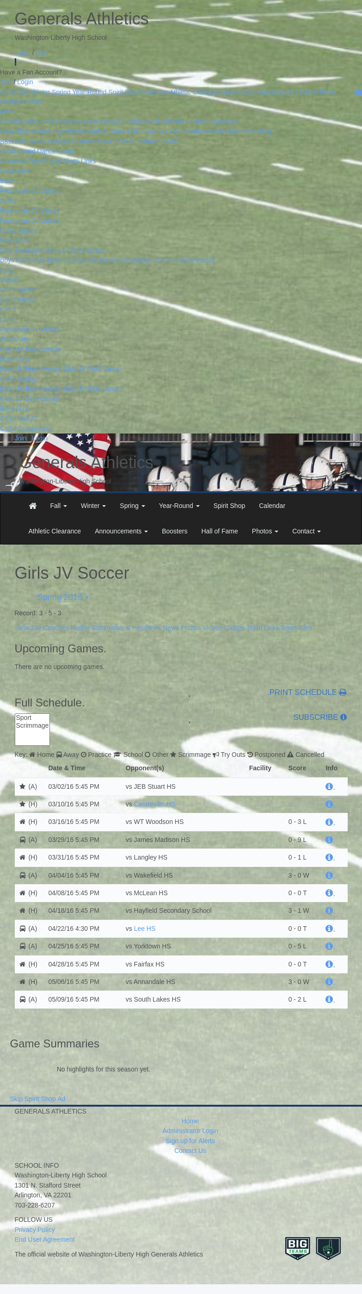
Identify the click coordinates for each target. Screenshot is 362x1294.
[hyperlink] (330, 786)
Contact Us (190, 1150)
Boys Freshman (22, 260)
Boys (8, 240)
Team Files (296, 628)
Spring (61, 92)
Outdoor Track (92, 141)
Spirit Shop (124, 92)
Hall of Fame (318, 92)
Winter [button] (93, 505)
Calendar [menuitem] (272, 505)
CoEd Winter (18, 289)
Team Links (262, 628)
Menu (8, 111)
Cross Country (60, 121)
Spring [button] (132, 505)
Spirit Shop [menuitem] (229, 505)
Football (134, 121)
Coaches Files (20, 161)
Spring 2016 (62, 597)
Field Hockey (102, 121)
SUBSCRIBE (316, 717)
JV (34, 190)
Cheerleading (19, 121)
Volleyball (223, 121)
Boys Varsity (90, 260)
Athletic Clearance (196, 92)
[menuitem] (32, 506)
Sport (32, 718)
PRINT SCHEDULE (308, 692)
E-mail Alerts (61, 161)
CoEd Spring (18, 379)
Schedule (28, 628)
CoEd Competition (26, 428)
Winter (40, 92)
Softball (147, 141)
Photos (10, 101)
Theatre (192, 131)
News (171, 628)
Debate (41, 131)
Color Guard (17, 151)
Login (23, 52)
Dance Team (55, 151)
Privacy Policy (35, 1229)
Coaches (56, 628)
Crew (34, 141)
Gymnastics (71, 131)
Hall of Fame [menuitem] (219, 531)
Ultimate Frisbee (185, 121)
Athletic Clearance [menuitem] (55, 531)
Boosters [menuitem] (174, 531)
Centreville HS (154, 804)
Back (7, 181)
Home (8, 92)
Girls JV (57, 250)
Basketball (15, 131)
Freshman (14, 190)
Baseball (12, 141)
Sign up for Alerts (190, 1141)
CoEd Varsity (18, 230)
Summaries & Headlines (126, 628)
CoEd (8, 200)
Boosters (284, 92)
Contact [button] (306, 531)
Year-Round (89, 92)
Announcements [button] (121, 531)
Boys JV (59, 260)
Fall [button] (58, 505)
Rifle (134, 131)
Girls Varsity (87, 250)
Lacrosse (56, 141)
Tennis (169, 141)
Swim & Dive (160, 131)
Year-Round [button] (179, 505)
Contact (33, 101)
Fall (24, 92)
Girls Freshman (22, 250)
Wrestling (258, 131)
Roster (80, 628)
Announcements (246, 92)
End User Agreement (45, 1239)
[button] (58, 506)
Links (88, 161)
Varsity (50, 190)
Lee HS (145, 928)
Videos (213, 628)
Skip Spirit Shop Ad (38, 1098)
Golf (153, 121)
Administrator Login (190, 1130)
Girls (23, 240)
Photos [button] (265, 531)
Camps (234, 628)
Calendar (155, 92)
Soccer (124, 141)
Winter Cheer (224, 131)
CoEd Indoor (18, 299)
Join (42, 52)
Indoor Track (108, 131)
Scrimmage (32, 726)
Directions (14, 171)
